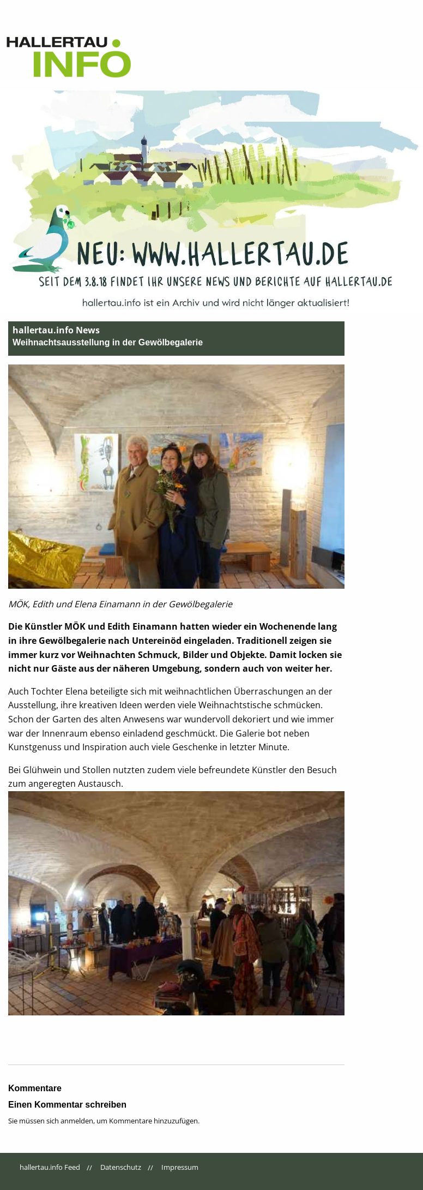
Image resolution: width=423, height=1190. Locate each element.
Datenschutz (120, 1167)
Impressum (179, 1167)
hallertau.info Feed (50, 1167)
